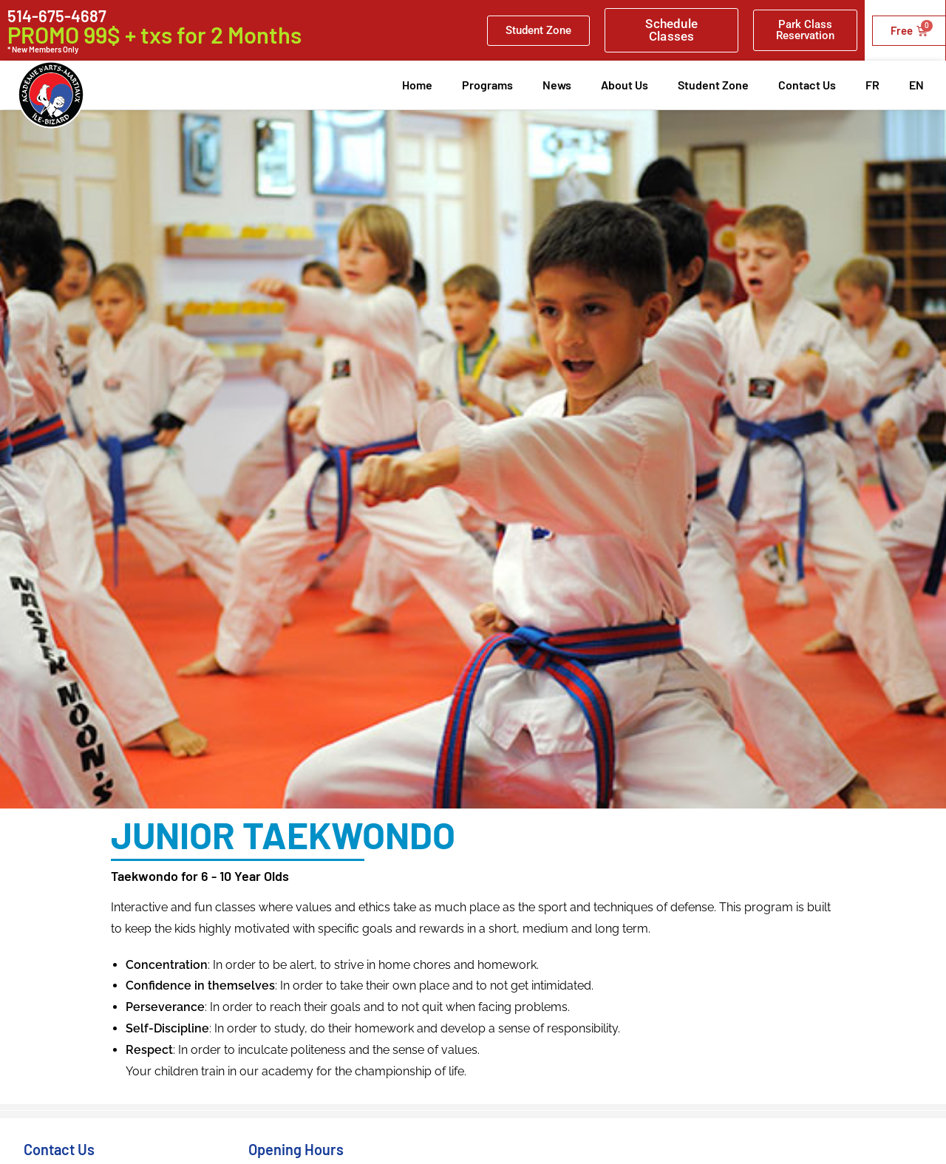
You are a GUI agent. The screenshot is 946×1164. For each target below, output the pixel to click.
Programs (487, 85)
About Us (624, 85)
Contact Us (807, 85)
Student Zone (713, 85)
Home (417, 85)
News (556, 85)
